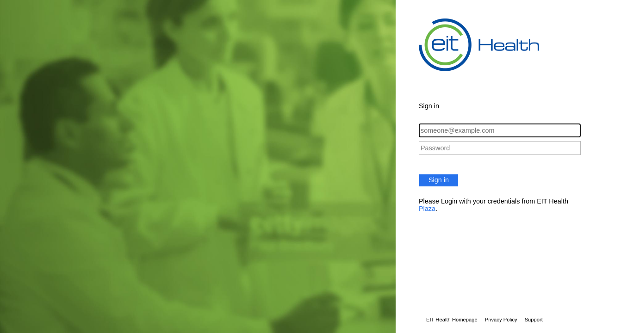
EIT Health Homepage (452, 319)
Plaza (427, 208)
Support (534, 319)
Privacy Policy (501, 319)
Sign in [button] (438, 180)
